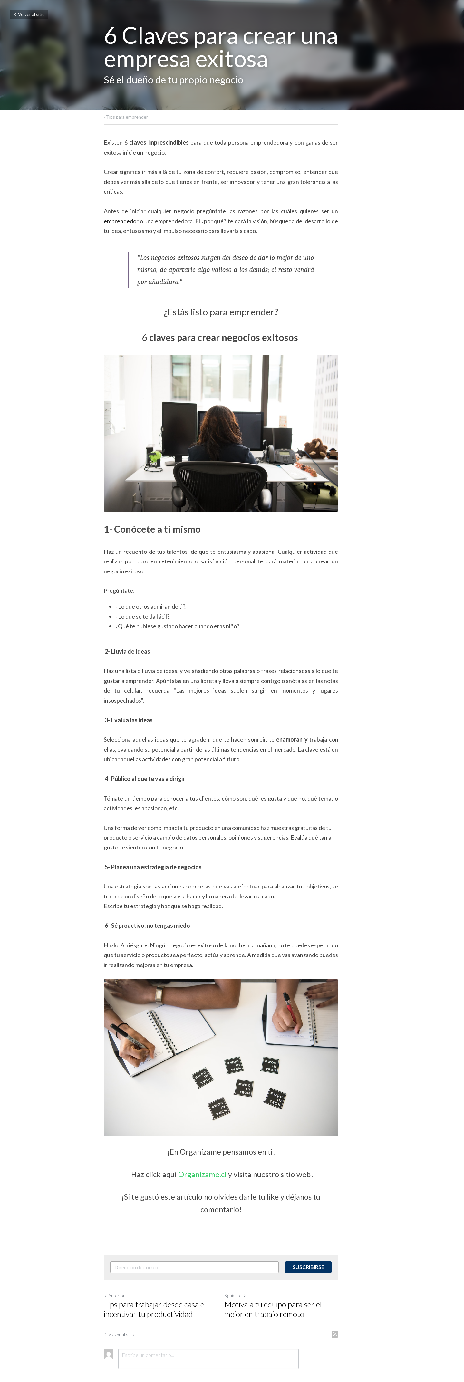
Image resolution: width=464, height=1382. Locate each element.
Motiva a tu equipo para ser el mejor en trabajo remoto (294, 1283)
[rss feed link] (357, 1309)
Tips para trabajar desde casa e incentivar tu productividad (154, 1283)
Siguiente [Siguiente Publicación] (246, 1270)
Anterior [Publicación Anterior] (114, 1270)
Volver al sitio (29, 14)
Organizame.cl (213, 1161)
